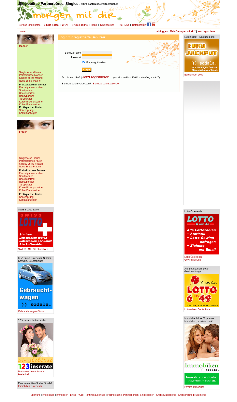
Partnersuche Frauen (30, 161)
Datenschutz (139, 25)
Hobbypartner (26, 96)
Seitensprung (26, 110)
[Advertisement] (35, 61)
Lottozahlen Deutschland (201, 308)
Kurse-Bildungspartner (31, 101)
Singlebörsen (107, 25)
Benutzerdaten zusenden (106, 83)
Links (73, 394)
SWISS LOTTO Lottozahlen (35, 248)
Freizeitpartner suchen (31, 87)
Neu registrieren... (207, 31)
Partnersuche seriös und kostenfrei (35, 372)
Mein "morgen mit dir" (183, 31)
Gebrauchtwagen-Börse (35, 310)
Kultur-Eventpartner (29, 104)
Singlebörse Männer (30, 72)
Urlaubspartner (27, 93)
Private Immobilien (201, 385)
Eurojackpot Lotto (201, 73)
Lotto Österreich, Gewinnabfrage (201, 257)
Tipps (94, 25)
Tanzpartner (25, 98)
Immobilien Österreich (30, 386)
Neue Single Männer (30, 80)
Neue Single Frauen (30, 166)
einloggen (162, 31)
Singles (80, 25)
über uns (35, 394)
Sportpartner (26, 90)
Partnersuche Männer (31, 75)
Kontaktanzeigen (28, 113)
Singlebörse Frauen (30, 158)
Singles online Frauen (31, 163)
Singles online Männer (31, 78)
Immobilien (62, 394)
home (22, 31)
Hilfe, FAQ (123, 25)
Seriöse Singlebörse (30, 25)
